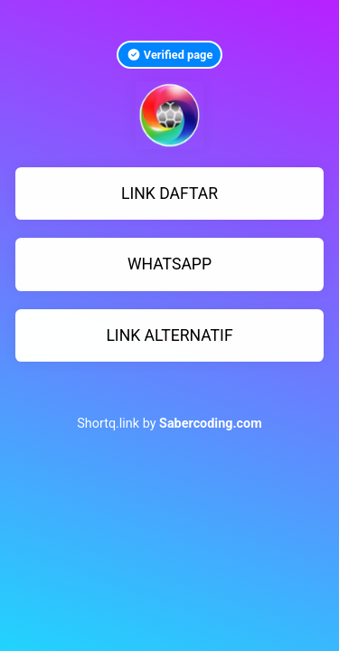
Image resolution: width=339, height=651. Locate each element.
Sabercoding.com (210, 423)
